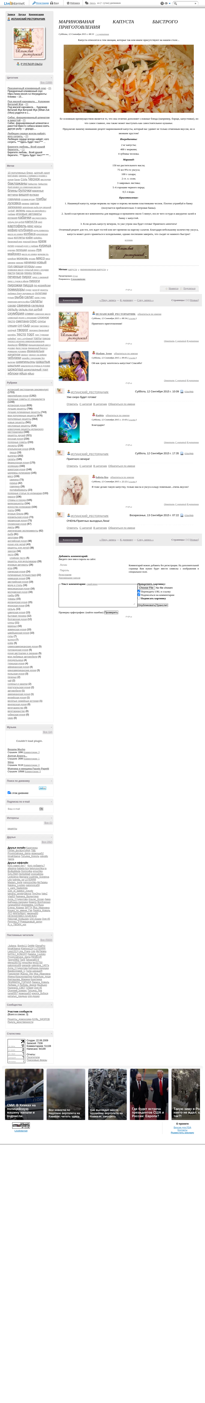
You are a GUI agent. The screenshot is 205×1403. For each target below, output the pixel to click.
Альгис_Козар (36, 899)
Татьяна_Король (30, 856)
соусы (41, 321)
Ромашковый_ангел (31, 921)
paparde (26, 965)
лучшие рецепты (17, 408)
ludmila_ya (18, 879)
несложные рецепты (19, 425)
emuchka (38, 871)
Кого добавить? (36, 865)
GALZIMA (13, 874)
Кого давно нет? (17, 865)
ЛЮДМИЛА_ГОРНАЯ (19, 982)
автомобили (14, 690)
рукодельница (15, 660)
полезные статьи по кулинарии (25, 493)
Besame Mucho (16, 749)
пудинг (28, 290)
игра (10, 568)
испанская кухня (17, 405)
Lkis (10, 879)
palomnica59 (33, 885)
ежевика (25, 203)
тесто (21, 334)
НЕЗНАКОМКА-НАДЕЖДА (22, 916)
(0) (49, 88)
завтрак (34, 203)
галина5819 (14, 904)
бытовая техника (17, 615)
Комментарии (36, 14)
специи (12, 325)
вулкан (34, 194)
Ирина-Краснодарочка (20, 976)
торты (37, 338)
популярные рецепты (19, 419)
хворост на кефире (38, 355)
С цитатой (180, 341)
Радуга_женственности (20, 1022)
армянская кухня (17, 629)
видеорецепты (16, 503)
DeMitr (31, 945)
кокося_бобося (40, 993)
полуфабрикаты (18, 489)
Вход (56, 3)
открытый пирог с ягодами (36, 270)
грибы (41, 199)
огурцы (29, 266)
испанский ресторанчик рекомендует (28, 389)
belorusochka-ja (37, 868)
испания (13, 217)
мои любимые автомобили (22, 656)
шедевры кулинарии (19, 472)
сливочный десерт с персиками (22, 318)
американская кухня (19, 694)
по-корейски (42, 285)
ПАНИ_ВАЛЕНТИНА (19, 850)
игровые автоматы (29, 214)
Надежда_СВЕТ (16, 987)
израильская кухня (18, 517)
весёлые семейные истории (23, 701)
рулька (11, 297)
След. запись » (145, 300)
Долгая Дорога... (17, 755)
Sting (11, 762)
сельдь (13, 309)
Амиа (48, 899)
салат (29, 297)
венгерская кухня (17, 704)
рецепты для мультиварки (22, 561)
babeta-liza (23, 868)
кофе (29, 237)
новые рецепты (16, 422)
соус (33, 321)
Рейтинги (75, 3)
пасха (20, 273)
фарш (23, 344)
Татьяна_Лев (35, 990)
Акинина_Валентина (27, 896)
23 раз (75, 276)
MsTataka (42, 882)
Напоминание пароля (69, 577)
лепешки (21, 250)
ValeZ (44, 893)
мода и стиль (15, 585)
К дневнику (126, 300)
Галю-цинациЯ (34, 971)
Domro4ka (26, 871)
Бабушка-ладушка (18, 902)
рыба (19, 297)
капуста (31, 222)
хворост (24, 355)
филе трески (21, 348)
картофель (17, 226)
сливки (29, 313)
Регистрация (42, 3)
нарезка (19, 263)
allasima (12, 868)
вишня (24, 194)
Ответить (169, 341)
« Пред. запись (107, 300)
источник (129, 240)
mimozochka (29, 882)
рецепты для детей (18, 547)
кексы (38, 226)
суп (19, 325)
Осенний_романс (17, 990)
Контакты (182, 1130)
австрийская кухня (18, 581)
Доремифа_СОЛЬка (32, 904)
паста (11, 273)
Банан (17, 179)
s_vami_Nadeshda (17, 888)
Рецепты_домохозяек (20, 1019)
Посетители (33, 1057)
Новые (194, 300)
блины (13, 190)
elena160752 (14, 962)
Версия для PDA (182, 1127)
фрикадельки (35, 351)
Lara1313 (13, 951)
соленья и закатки (18, 684)
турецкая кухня (16, 663)
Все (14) (47, 732)
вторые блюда (15, 513)
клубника (25, 230)
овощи (18, 266)
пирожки (15, 285)
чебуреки (14, 358)
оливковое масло (16, 270)
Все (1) (48, 822)
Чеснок (34, 179)
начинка (30, 262)
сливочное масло (42, 314)
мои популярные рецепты (22, 415)
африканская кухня (18, 667)
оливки (38, 267)
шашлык (43, 362)
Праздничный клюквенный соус (27, 88)
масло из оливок (29, 254)
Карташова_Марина (19, 979)
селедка (37, 305)
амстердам (45, 179)
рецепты (12, 828)
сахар (12, 305)
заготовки (13, 537)
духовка (14, 203)
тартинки (34, 326)
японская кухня (16, 605)
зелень (20, 210)
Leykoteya (13, 876)
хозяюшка (13, 466)
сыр (26, 325)
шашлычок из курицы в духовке (35, 366)
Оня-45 (46, 919)
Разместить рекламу (182, 1132)
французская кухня (18, 462)
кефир (13, 230)
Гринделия (13, 973)
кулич (11, 245)
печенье (14, 277)
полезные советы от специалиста (26, 399)
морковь (22, 258)
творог (22, 330)
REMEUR (36, 957)
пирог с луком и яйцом (18, 281)
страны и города (17, 500)
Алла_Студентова (18, 899)
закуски (12, 551)
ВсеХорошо (43, 902)
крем (42, 241)
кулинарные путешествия (22, 575)
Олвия (29, 987)
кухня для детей (17, 544)
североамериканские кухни (23, 646)
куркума (11, 250)
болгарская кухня (17, 619)
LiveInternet (15, 4)
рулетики (41, 293)
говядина (14, 199)
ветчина (13, 194)
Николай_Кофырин (18, 919)
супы (10, 636)
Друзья (22, 14)
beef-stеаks (13, 176)
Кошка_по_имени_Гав (20, 910)
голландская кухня (18, 650)
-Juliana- (12, 945)
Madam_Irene (15, 882)
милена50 (32, 913)
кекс (30, 226)
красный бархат (30, 242)
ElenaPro (40, 945)
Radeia (100, 415)
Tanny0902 (13, 959)
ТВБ (33, 850)
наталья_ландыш (17, 996)
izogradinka (37, 874)
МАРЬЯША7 (19, 913)
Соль (24, 179)
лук (38, 250)
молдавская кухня (18, 592)
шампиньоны (25, 362)
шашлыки (14, 365)
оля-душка (35, 919)
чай (10, 680)
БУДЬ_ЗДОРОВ (41, 1019)
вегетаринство (16, 707)
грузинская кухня (17, 524)
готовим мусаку (28, 199)
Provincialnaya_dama (19, 853)
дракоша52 (37, 853)
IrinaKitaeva (14, 856)
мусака (32, 259)
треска (46, 338)
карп (40, 222)
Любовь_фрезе (28, 985)
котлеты (19, 237)
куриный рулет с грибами (26, 246)
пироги (34, 281)
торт (30, 334)
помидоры (16, 289)
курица (45, 245)
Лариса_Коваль (41, 910)
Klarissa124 (27, 948)
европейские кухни (18, 395)
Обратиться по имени (121, 404)
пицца (28, 285)
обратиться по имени (149, 313)
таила (11, 859)
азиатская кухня (16, 469)
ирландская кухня (17, 602)
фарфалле (13, 345)
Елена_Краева (16, 907)
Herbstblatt (24, 874)
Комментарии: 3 (32, 752)
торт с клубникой (25, 338)
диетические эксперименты (23, 530)
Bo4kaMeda (14, 871)
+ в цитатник (102, 34)
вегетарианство (16, 711)
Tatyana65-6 (32, 959)
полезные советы (17, 442)
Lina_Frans (24, 951)
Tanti (22, 959)
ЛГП (10, 913)
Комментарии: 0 (32, 765)
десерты (12, 445)
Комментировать (70, 300)
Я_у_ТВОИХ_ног (17, 924)
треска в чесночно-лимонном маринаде (26, 341)
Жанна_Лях (26, 973)
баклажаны (17, 183)
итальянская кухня (18, 449)
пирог (27, 277)
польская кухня (16, 673)
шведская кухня (16, 612)
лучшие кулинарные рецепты (24, 412)
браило (33, 902)
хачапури (14, 354)
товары (12, 598)
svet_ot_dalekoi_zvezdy (20, 890)
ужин (10, 718)
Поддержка (162, 3)
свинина (24, 305)
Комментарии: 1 (32, 758)
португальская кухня (19, 687)
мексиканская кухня (19, 588)
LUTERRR (30, 879)
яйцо (30, 373)
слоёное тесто (18, 558)
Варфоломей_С (16, 971)
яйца (23, 373)
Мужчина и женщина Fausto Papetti (28, 768)
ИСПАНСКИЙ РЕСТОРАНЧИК (9, 19)
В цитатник (193, 341)
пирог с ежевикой (40, 277)
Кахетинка (32, 847)
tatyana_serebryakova (19, 893)
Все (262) (47, 842)
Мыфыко (42, 985)
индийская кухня (17, 697)
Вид (168, 4)
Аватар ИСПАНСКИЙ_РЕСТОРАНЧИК (29, 43)
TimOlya (36, 893)
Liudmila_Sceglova (39, 876)
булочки (24, 190)
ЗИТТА (28, 907)
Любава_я (13, 985)
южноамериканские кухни (22, 670)
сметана (22, 321)
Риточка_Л (13, 921)
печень (37, 273)
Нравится (173, 288)
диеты (11, 527)
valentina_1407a (40, 965)
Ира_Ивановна (41, 907)
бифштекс (32, 184)
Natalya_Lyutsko (16, 885)
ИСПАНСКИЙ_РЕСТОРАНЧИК (116, 313)
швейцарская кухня (18, 633)
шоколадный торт (36, 369)
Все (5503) (46, 940)
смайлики (92, 583)
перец (28, 273)
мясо (40, 258)
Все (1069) (46, 82)
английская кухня (17, 541)
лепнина (31, 250)
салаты (36, 301)
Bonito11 (22, 945)
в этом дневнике (19, 793)
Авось (92, 3)
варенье (38, 190)
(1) (23, 149)
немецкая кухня (16, 578)
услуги (11, 639)
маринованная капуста (93, 269)
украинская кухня (17, 520)
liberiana (23, 876)
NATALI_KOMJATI (17, 954)
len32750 (37, 962)
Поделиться (189, 288)
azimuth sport (42, 172)
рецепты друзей (16, 435)
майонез (14, 254)
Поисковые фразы (37, 1060)
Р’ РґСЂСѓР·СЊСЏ (31, 64)
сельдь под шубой (30, 309)
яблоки (13, 373)
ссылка (132, 318)
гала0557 (13, 993)
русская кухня (15, 438)
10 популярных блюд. (20, 172)
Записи (11, 14)
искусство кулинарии (19, 507)
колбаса (30, 234)
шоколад (15, 369)
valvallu (44, 856)
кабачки (24, 218)
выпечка (12, 455)
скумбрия (16, 313)
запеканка (15, 207)
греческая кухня (16, 571)
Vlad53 (11, 896)
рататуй (35, 290)
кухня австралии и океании (23, 653)
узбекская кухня (16, 714)
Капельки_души (42, 976)
